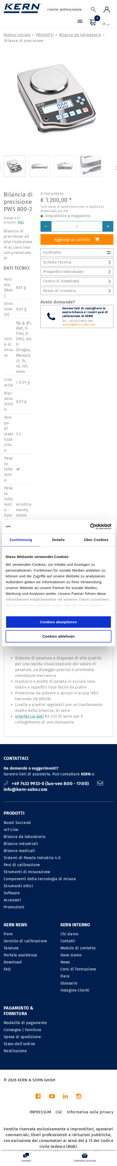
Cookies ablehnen (58, 636)
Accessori (12, 900)
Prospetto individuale (77, 271)
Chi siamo (69, 934)
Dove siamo (71, 955)
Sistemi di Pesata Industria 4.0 (32, 857)
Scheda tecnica (77, 262)
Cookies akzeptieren (58, 622)
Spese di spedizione (22, 1037)
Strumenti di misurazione (27, 872)
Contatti (68, 941)
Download (13, 962)
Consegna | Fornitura (22, 1029)
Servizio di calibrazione (25, 941)
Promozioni (14, 907)
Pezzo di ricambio (77, 290)
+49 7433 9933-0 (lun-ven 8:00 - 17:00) (47, 783)
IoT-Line (11, 829)
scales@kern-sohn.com (78, 324)
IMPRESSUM (40, 1112)
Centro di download (77, 281)
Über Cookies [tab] (96, 540)
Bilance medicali (19, 850)
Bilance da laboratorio (80, 35)
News (65, 962)
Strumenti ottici (18, 886)
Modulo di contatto (78, 948)
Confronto (77, 252)
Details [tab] (58, 540)
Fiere (8, 934)
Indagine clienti (75, 990)
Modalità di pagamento (25, 1022)
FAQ (7, 969)
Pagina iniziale (17, 35)
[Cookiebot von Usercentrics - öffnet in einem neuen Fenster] (90, 526)
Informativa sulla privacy (90, 1112)
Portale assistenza (20, 955)
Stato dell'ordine (19, 1044)
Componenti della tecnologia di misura (40, 879)
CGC (59, 1112)
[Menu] (80, 22)
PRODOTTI (45, 35)
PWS (21, 222)
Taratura (11, 948)
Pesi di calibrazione (22, 864)
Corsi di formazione (78, 969)
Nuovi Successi (17, 822)
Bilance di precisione (24, 40)
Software (12, 893)
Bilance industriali (21, 843)
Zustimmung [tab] (21, 540)
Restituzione (15, 1051)
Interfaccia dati (29, 716)
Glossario (69, 983)
